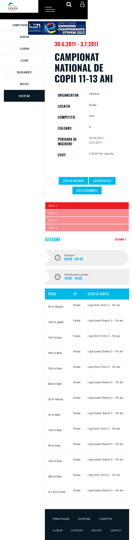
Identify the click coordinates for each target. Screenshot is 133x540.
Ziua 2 (52, 213)
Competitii (105, 519)
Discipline (84, 519)
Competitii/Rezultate (24, 25)
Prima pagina (61, 519)
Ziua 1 (52, 205)
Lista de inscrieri (73, 181)
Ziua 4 (52, 227)
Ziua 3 (52, 220)
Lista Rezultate (102, 181)
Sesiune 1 (120, 239)
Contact (115, 530)
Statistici (77, 530)
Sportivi (24, 37)
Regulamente (24, 72)
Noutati (24, 84)
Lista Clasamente (87, 190)
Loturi (24, 60)
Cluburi (24, 49)
